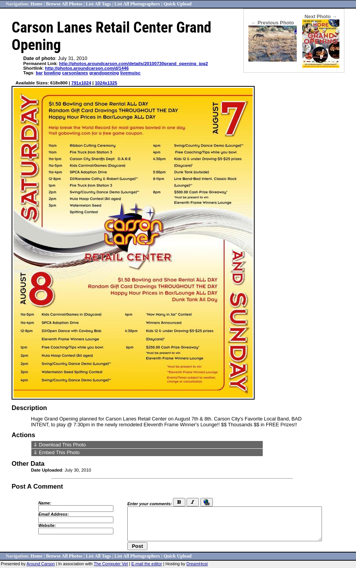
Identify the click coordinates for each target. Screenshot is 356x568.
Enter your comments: (149, 503)
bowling (52, 72)
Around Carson (41, 563)
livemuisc (130, 72)
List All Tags (98, 4)
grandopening (104, 72)
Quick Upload (177, 4)
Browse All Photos (64, 4)
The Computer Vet (111, 563)
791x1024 (81, 83)
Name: (44, 503)
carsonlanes (75, 72)
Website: (47, 525)
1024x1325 (106, 83)
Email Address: (53, 514)
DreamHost (197, 563)
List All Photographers (137, 4)
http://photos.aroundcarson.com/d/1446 (86, 68)
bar (39, 72)
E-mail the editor (146, 563)
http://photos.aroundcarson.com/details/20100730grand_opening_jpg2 (133, 63)
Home (37, 4)
